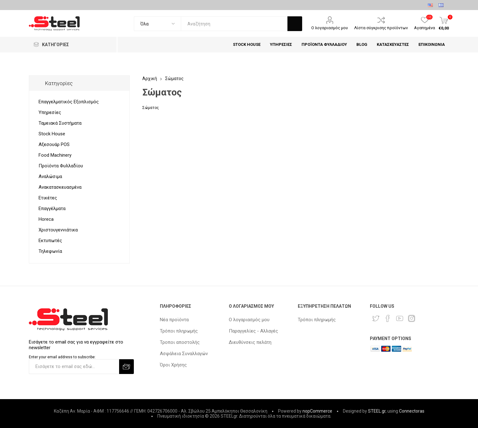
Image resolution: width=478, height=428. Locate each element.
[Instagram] (412, 318)
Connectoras (411, 411)
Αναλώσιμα (50, 176)
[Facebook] (388, 318)
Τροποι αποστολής (180, 342)
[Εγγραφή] (74, 366)
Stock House (52, 134)
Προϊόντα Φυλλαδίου (61, 166)
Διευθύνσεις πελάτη (250, 342)
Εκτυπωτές (50, 240)
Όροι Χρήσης (173, 365)
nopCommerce (317, 411)
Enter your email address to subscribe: (62, 357)
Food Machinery (55, 155)
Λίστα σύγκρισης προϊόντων (381, 27)
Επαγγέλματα (52, 208)
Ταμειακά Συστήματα (60, 123)
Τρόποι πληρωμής (179, 331)
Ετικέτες (48, 198)
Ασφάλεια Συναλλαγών (184, 353)
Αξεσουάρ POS (54, 144)
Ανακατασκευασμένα (60, 187)
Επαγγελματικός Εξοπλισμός (69, 102)
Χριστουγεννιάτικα (58, 230)
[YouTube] (400, 318)
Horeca (46, 219)
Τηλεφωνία (50, 251)
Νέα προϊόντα (174, 319)
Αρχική (149, 78)
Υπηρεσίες (50, 112)
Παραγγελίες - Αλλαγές (253, 331)
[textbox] (234, 23)
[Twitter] (376, 318)
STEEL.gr (377, 411)
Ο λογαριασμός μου (329, 27)
